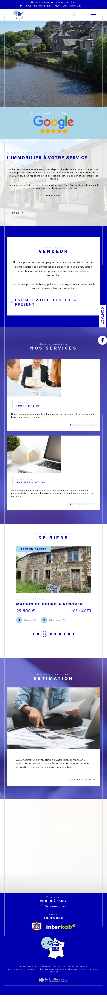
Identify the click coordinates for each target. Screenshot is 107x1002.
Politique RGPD (90, 976)
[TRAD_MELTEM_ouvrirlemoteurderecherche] (73, 14)
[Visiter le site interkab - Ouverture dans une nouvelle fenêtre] (61, 933)
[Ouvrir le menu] (93, 15)
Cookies (53, 979)
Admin (65, 976)
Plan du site (33, 976)
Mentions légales (51, 976)
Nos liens (75, 976)
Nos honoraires (16, 976)
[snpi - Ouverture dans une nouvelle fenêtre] (36, 933)
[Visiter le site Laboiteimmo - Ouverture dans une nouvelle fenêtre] (53, 991)
